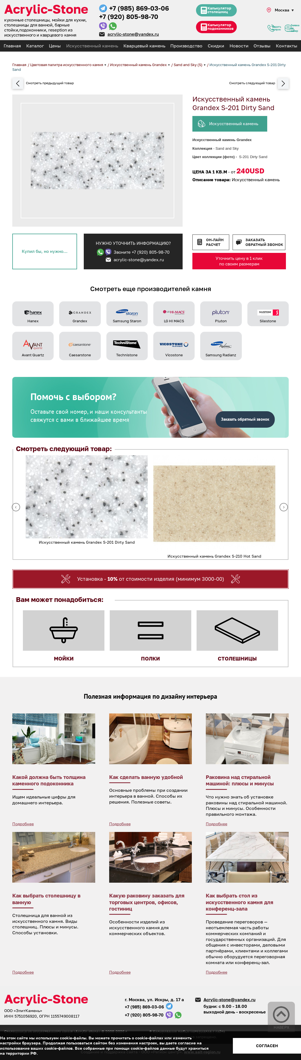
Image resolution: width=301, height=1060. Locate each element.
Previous (16, 507)
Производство (186, 46)
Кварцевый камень (144, 46)
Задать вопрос (271, 29)
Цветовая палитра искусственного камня (67, 64)
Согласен (267, 1045)
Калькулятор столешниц (219, 11)
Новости (239, 46)
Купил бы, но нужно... (45, 251)
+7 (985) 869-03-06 (139, 8)
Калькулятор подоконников (220, 28)
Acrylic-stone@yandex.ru (229, 999)
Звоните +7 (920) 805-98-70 (141, 252)
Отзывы (262, 46)
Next (284, 507)
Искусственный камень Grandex (139, 64)
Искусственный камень (92, 46)
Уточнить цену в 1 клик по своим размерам (239, 261)
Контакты (286, 46)
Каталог (35, 46)
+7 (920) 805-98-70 (128, 16)
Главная (12, 46)
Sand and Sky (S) (188, 64)
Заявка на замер (289, 29)
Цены (55, 46)
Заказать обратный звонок (264, 242)
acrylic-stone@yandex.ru (133, 34)
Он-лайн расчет (215, 242)
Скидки (216, 46)
